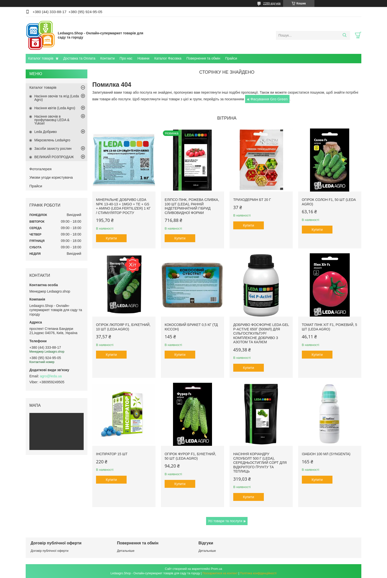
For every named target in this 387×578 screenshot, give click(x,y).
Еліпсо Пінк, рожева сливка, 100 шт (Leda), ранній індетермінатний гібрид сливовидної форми (192, 206)
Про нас (126, 58)
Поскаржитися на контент (219, 573)
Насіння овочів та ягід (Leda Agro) (56, 98)
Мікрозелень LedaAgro (52, 140)
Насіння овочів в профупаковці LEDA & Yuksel (51, 119)
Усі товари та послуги (225, 521)
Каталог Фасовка (167, 58)
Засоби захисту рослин (53, 148)
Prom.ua (216, 569)
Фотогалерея (40, 169)
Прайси (231, 58)
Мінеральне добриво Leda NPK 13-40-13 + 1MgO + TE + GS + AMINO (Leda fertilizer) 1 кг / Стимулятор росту (123, 206)
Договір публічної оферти (49, 551)
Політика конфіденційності (258, 573)
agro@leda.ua (51, 376)
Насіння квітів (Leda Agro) (54, 108)
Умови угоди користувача (51, 177)
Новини (143, 58)
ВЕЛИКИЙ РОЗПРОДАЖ (54, 157)
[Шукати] (344, 35)
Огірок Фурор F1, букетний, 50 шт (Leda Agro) (190, 456)
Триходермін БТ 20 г (252, 200)
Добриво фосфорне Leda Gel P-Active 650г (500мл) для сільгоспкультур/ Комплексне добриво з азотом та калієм (261, 333)
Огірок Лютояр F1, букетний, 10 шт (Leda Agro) (123, 327)
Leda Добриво (45, 132)
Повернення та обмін (203, 58)
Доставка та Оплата (79, 58)
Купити (111, 238)
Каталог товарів (40, 58)
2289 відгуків (272, 3)
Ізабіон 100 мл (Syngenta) (326, 454)
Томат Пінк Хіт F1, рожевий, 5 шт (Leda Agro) (329, 327)
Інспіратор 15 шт (112, 454)
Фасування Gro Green (269, 99)
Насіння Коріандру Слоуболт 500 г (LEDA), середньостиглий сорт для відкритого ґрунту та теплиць (260, 462)
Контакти (107, 58)
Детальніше (126, 551)
